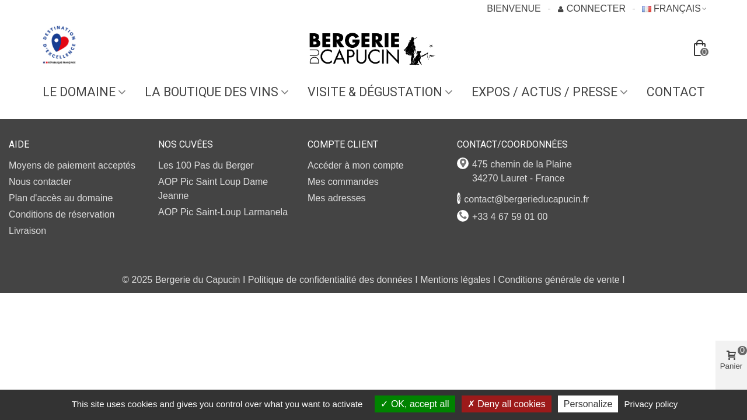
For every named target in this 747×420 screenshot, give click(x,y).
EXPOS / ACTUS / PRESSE (544, 92)
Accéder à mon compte (356, 165)
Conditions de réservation (61, 214)
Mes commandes (343, 182)
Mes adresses (337, 198)
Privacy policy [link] (651, 404)
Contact (676, 92)
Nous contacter (40, 182)
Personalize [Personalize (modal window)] (588, 404)
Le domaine (79, 92)
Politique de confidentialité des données (330, 280)
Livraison (27, 231)
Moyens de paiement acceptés (72, 165)
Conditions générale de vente (559, 280)
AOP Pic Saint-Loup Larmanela (223, 212)
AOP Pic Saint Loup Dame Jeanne (213, 189)
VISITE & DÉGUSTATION (375, 92)
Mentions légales (455, 280)
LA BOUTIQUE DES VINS (211, 92)
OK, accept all (415, 404)
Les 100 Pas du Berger (206, 165)
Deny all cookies (506, 404)
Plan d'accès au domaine (61, 198)
